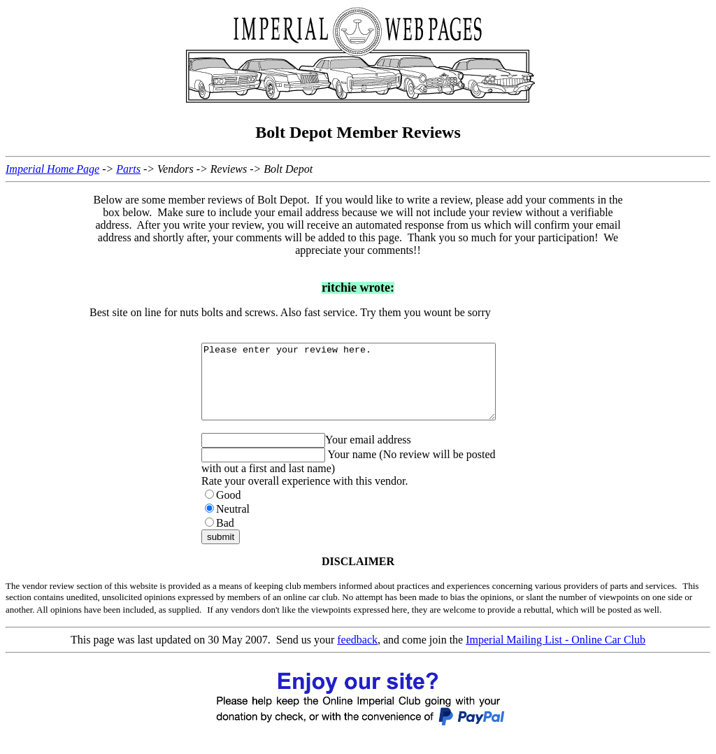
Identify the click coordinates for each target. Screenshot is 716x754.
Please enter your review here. (366, 389)
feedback (357, 654)
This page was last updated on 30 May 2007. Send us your (204, 654)
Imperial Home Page (52, 169)
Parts (128, 169)
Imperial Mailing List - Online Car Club (555, 654)
